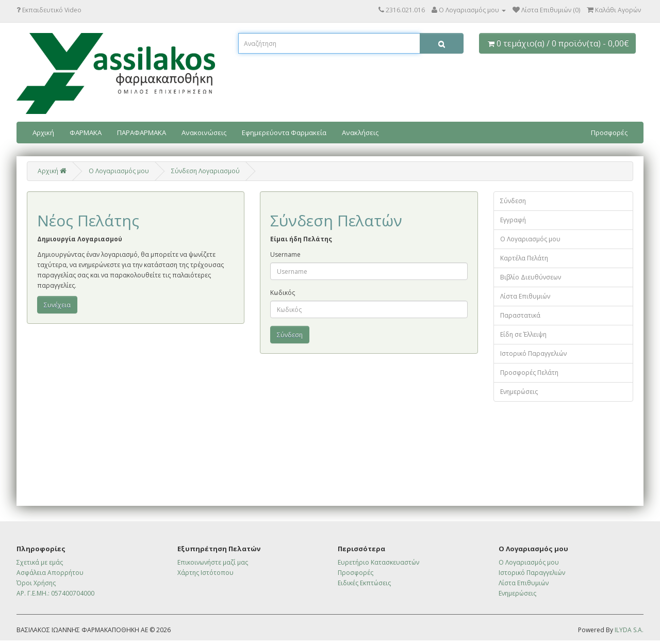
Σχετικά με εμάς (39, 562)
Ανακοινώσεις (204, 132)
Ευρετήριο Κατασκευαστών (378, 562)
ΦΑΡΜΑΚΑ (86, 132)
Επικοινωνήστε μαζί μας (212, 562)
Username (285, 254)
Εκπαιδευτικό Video (48, 10)
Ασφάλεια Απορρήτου (50, 572)
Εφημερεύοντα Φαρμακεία (284, 132)
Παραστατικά (520, 315)
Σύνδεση (513, 200)
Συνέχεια (57, 305)
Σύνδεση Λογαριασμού (205, 171)
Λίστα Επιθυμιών (525, 296)
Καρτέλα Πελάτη (524, 258)
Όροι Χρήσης (36, 583)
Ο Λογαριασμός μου (530, 239)
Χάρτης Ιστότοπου (205, 572)
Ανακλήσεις (360, 132)
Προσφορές (609, 132)
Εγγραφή (513, 220)
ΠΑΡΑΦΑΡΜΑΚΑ (141, 132)
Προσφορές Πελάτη (529, 372)
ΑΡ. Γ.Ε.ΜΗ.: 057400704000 (55, 593)
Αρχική (43, 132)
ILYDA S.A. (629, 629)
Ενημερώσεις (519, 391)
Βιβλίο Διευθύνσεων (530, 277)
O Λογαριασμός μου (119, 171)
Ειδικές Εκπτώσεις (364, 583)
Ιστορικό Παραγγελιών (533, 353)
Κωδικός (282, 292)
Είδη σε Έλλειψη (523, 334)
